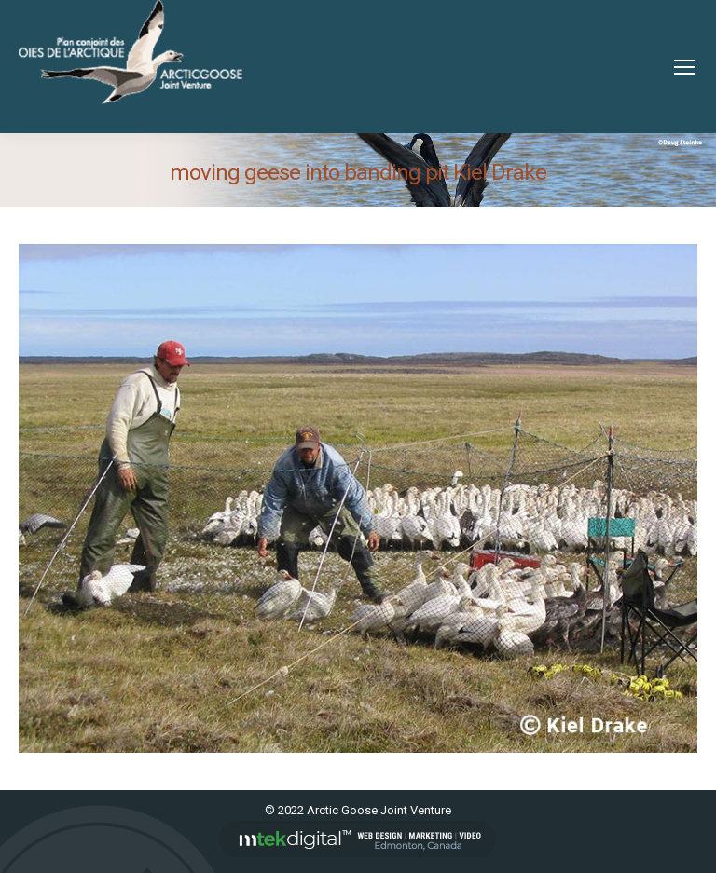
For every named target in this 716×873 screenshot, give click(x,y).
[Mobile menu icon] (684, 67)
